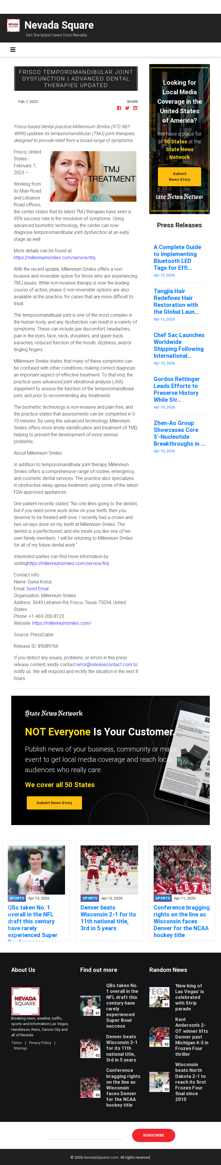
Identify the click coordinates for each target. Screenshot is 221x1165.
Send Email (37, 588)
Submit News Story (179, 176)
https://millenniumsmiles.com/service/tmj (54, 257)
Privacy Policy (40, 1042)
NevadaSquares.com (101, 1157)
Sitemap (20, 1048)
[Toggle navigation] (13, 50)
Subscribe (153, 1135)
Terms (16, 1042)
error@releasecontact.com (104, 664)
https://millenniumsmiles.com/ (61, 623)
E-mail (52, 1135)
